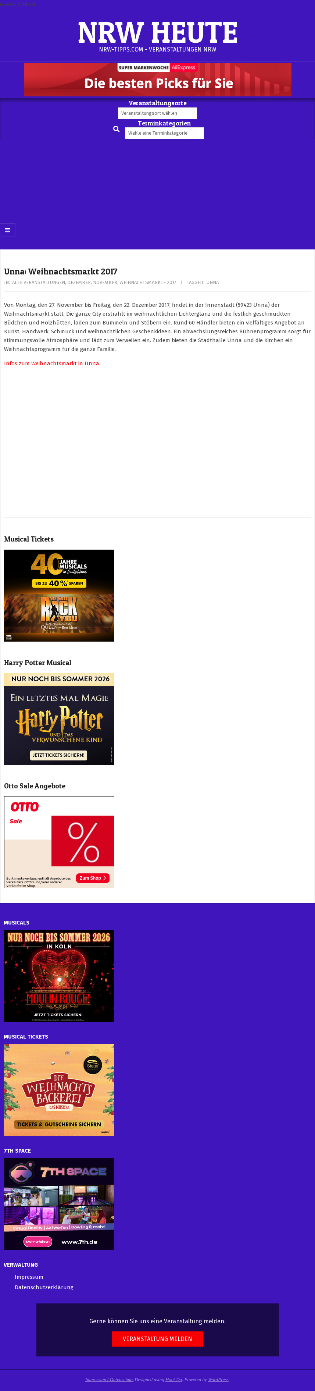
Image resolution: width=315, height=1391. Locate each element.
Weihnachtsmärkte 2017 (147, 282)
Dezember (79, 282)
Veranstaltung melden (157, 1338)
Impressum (29, 1277)
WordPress (218, 1379)
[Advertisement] (157, 194)
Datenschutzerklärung (44, 1287)
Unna (213, 282)
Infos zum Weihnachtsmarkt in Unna (51, 363)
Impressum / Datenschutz (109, 1379)
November (105, 282)
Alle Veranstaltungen (38, 282)
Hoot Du (173, 1379)
